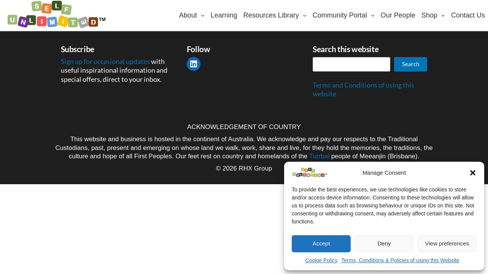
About (188, 15)
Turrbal (319, 156)
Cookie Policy (321, 260)
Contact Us (468, 15)
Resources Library (271, 15)
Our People (398, 15)
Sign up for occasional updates (106, 61)
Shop (429, 15)
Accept (321, 243)
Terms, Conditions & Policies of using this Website (400, 260)
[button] (473, 173)
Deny (384, 243)
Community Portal (340, 15)
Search (410, 64)
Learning (224, 15)
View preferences (447, 243)
